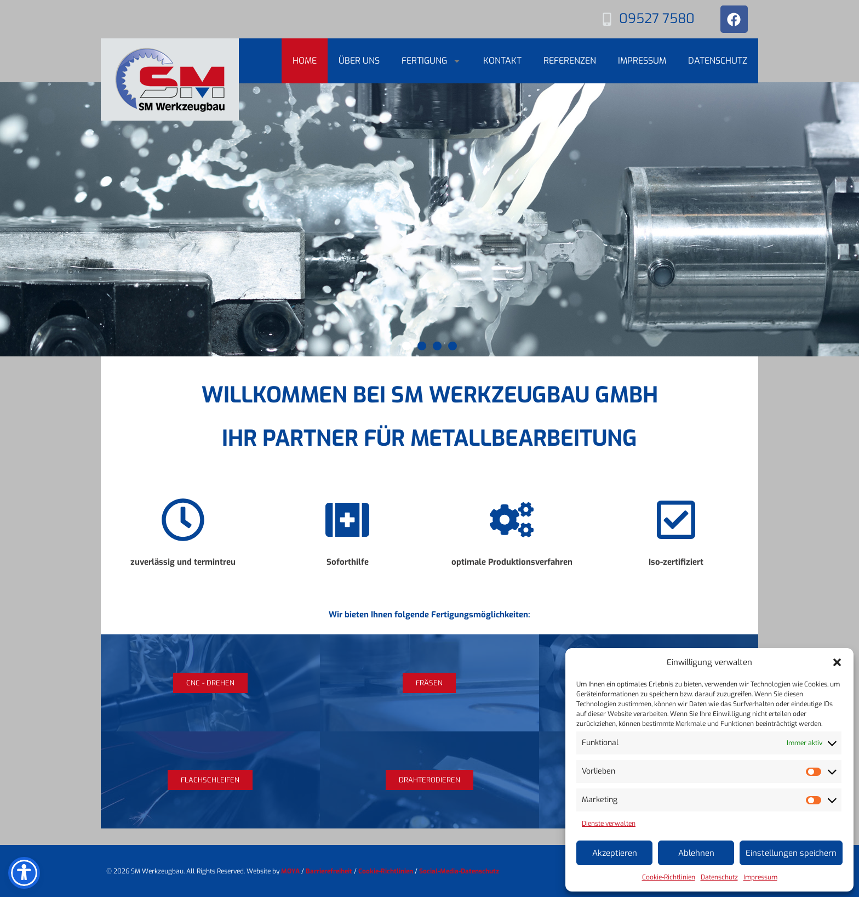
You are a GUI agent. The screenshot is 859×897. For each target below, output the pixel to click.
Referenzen (569, 60)
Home (305, 60)
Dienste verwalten (608, 823)
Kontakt (502, 60)
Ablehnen (696, 853)
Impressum (760, 877)
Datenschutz (719, 877)
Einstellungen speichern (791, 853)
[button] (837, 662)
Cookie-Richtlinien (668, 877)
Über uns (359, 60)
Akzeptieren (614, 853)
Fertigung (431, 61)
